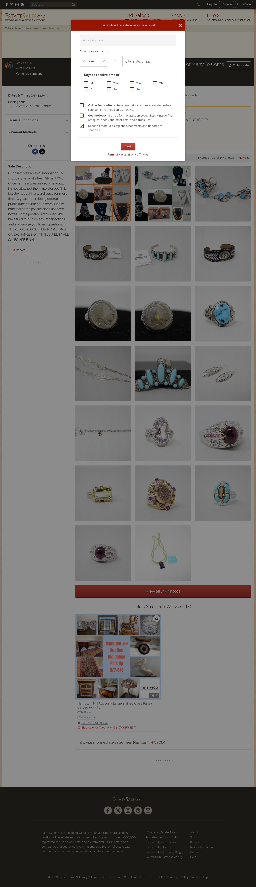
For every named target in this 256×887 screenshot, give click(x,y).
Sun (138, 89)
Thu (161, 83)
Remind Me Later (119, 154)
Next (128, 146)
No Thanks (141, 154)
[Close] (180, 25)
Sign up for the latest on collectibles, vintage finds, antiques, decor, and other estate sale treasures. (131, 118)
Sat (115, 89)
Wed (139, 83)
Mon (93, 83)
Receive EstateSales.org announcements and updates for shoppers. (125, 128)
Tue (115, 83)
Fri (91, 89)
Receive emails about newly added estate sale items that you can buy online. (129, 107)
